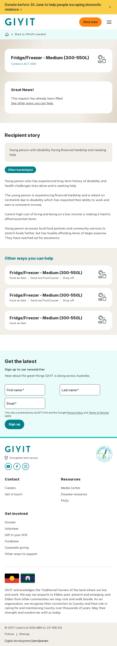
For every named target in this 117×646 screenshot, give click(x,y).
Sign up (14, 424)
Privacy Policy (75, 412)
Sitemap (24, 634)
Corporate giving (17, 547)
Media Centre (70, 488)
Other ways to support (21, 554)
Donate (10, 522)
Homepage (20, 22)
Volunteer (12, 528)
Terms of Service (99, 412)
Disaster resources (74, 494)
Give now (90, 22)
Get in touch (13, 494)
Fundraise (12, 541)
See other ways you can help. (32, 103)
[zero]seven (40, 640)
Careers (10, 488)
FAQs (65, 500)
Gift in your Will (16, 535)
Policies (9, 634)
